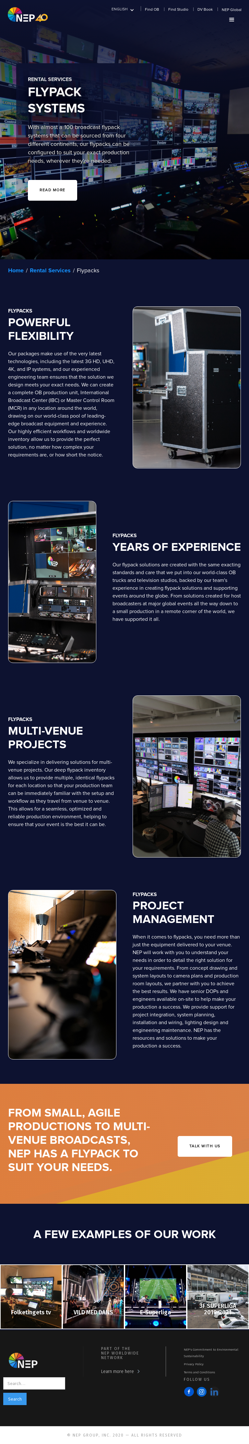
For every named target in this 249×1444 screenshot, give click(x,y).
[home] (27, 14)
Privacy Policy (194, 1364)
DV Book (205, 9)
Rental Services (50, 271)
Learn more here (117, 1371)
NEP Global (232, 10)
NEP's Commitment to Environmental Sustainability (211, 1353)
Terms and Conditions (199, 1372)
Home (16, 271)
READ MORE (52, 190)
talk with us (204, 1146)
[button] (123, 9)
